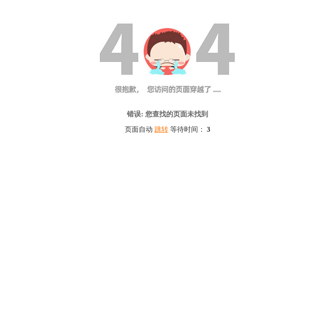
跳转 (161, 129)
